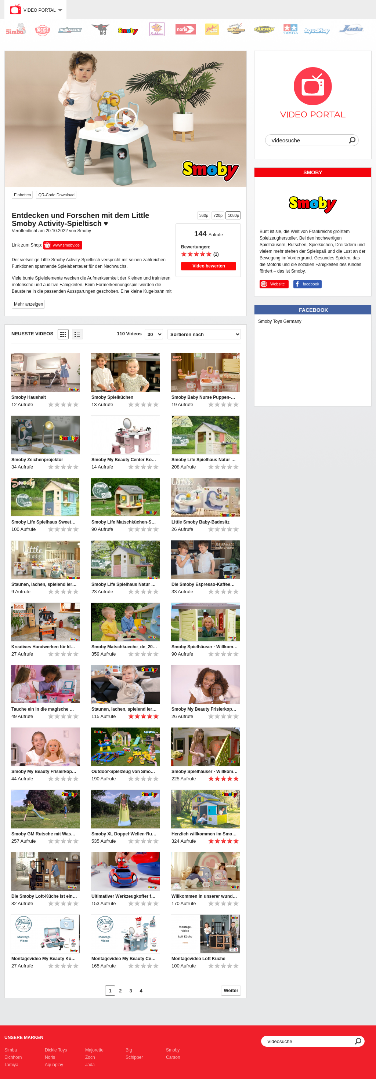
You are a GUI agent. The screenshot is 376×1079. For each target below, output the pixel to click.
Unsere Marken (23, 1037)
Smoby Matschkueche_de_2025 (124, 646)
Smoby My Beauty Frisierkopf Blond (44, 771)
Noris (50, 1057)
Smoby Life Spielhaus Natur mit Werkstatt (124, 584)
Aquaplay (54, 1064)
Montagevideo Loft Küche (198, 958)
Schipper (134, 1057)
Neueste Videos (32, 333)
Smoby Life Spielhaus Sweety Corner (44, 522)
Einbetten (22, 195)
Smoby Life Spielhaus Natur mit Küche (204, 459)
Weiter (231, 990)
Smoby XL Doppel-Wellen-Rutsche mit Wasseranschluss (124, 833)
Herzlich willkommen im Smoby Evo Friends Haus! (204, 833)
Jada (90, 1064)
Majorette (94, 1050)
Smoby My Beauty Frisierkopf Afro (204, 709)
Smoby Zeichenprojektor (37, 459)
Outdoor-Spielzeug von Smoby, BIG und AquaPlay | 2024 (124, 771)
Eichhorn (13, 1057)
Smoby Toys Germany (279, 321)
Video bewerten (208, 266)
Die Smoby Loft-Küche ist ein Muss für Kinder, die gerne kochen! (44, 896)
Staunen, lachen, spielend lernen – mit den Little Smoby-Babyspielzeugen (44, 584)
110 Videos (129, 333)
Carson (173, 1057)
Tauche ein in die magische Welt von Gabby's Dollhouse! (44, 709)
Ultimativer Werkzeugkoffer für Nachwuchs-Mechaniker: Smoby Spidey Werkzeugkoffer (124, 896)
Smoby (173, 1050)
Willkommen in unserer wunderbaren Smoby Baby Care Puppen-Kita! (204, 896)
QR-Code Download (56, 195)
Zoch (90, 1057)
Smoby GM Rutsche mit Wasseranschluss (44, 833)
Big (129, 1050)
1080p (233, 215)
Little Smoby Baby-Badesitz (200, 522)
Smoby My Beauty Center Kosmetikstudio (124, 459)
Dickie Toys (56, 1050)
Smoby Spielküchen (112, 397)
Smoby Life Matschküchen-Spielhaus (124, 522)
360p (203, 215)
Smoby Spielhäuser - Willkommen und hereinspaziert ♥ (204, 646)
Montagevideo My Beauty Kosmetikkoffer (44, 958)
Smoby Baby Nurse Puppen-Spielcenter (204, 397)
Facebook (313, 310)
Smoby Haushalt (28, 397)
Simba (10, 1050)
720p (218, 215)
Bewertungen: (195, 246)
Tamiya (11, 1064)
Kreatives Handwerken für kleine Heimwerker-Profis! (44, 646)
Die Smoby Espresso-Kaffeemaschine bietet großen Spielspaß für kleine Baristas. (204, 584)
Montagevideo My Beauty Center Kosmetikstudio (124, 958)
